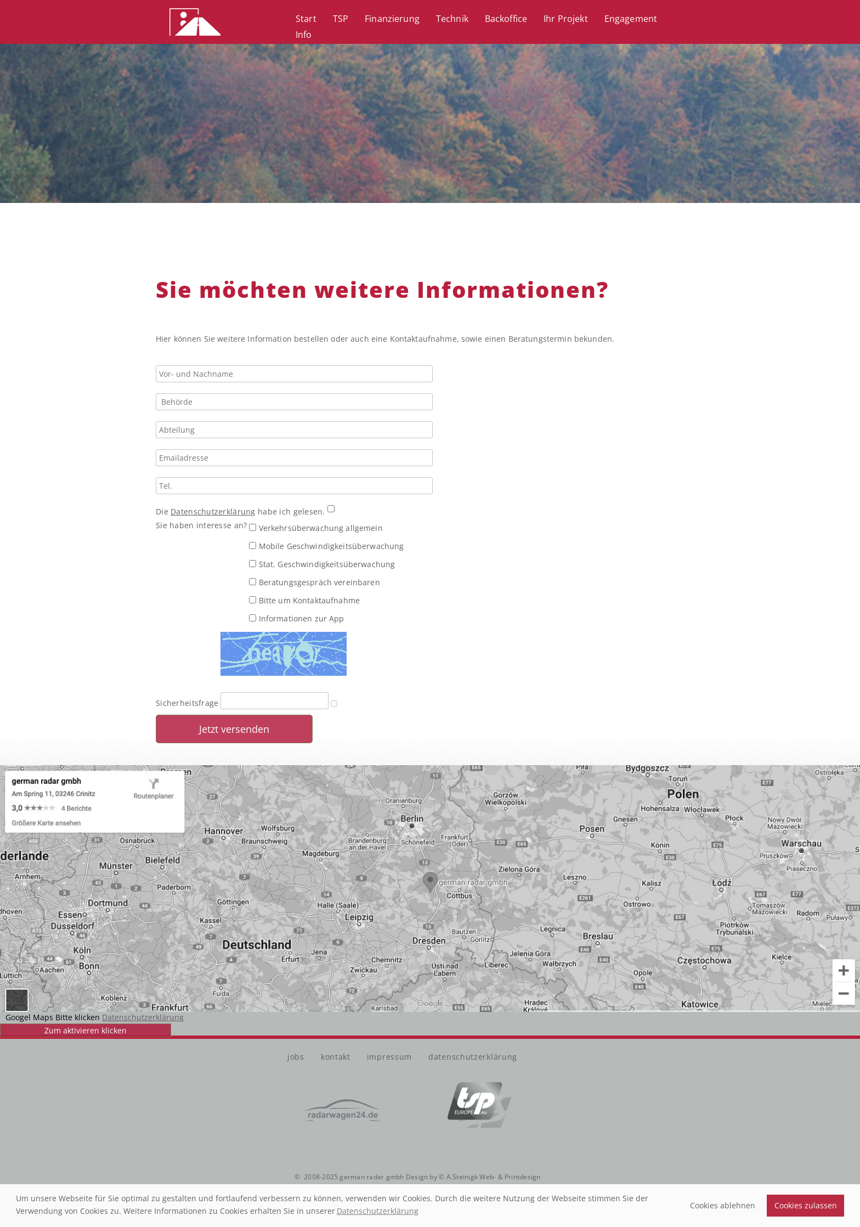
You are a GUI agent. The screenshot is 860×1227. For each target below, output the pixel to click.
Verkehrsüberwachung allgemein (315, 528)
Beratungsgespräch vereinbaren (314, 582)
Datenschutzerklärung (213, 511)
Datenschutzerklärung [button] (377, 1211)
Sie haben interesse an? (201, 525)
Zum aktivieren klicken (85, 1030)
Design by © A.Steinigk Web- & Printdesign (472, 1176)
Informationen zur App (296, 618)
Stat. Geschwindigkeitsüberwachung (322, 564)
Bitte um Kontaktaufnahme (304, 600)
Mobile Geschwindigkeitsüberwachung (326, 546)
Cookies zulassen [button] (805, 1205)
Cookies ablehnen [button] (722, 1205)
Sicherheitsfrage (187, 703)
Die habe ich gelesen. (241, 511)
